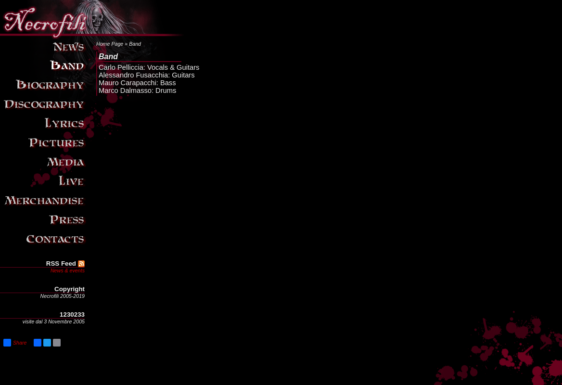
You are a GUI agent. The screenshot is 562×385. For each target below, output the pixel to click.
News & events (68, 270)
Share (14, 342)
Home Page (109, 44)
